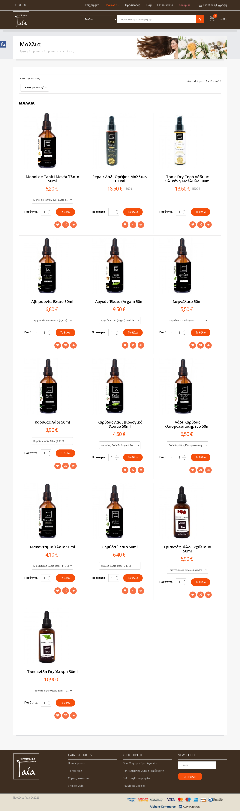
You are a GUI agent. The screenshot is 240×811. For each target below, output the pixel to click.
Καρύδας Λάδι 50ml (52, 422)
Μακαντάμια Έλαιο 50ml (52, 546)
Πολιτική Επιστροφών (136, 778)
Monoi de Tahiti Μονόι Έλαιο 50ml (52, 178)
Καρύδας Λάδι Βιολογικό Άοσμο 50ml (119, 424)
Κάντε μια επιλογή (34, 87)
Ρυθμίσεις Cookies (134, 785)
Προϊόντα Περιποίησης (60, 51)
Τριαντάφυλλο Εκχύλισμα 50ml (187, 549)
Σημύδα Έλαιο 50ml (120, 546)
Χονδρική (184, 5)
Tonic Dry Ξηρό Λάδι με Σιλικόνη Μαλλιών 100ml (187, 178)
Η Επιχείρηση (90, 5)
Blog (149, 5)
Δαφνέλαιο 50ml (187, 301)
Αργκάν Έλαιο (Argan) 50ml (120, 301)
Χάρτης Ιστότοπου (79, 778)
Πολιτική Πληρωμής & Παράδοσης (143, 770)
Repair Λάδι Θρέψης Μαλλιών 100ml (119, 178)
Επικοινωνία (165, 5)
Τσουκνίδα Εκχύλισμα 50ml (52, 671)
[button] (213, 5)
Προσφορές (132, 5)
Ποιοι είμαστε (76, 763)
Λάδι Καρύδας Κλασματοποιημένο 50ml (187, 424)
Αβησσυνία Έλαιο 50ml (52, 301)
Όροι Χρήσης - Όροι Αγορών (140, 763)
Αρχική (24, 51)
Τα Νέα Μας (75, 770)
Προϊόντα (111, 5)
